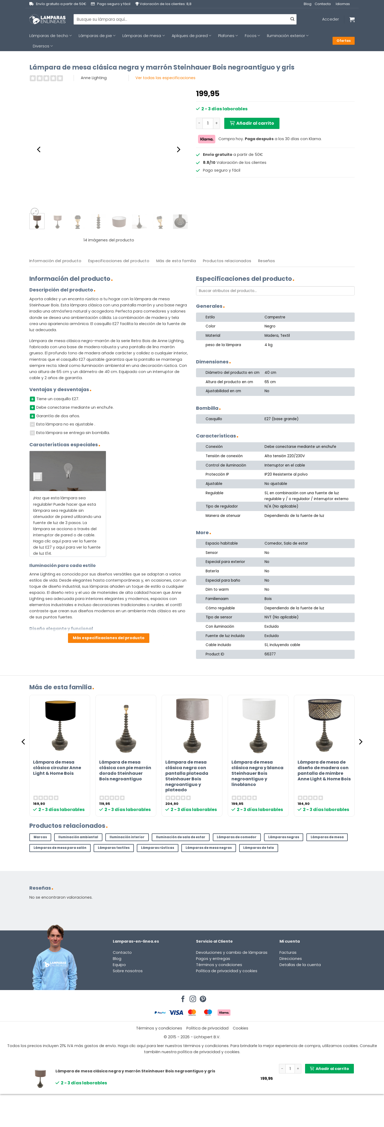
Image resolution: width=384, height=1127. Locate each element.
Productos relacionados (227, 260)
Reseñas (266, 260)
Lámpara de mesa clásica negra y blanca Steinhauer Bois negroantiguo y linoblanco (257, 773)
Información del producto (55, 260)
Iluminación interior (127, 837)
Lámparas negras (283, 837)
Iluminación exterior (288, 35)
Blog (307, 4)
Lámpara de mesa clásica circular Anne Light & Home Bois (57, 768)
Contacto (323, 4)
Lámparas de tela (258, 848)
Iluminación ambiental (78, 837)
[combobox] (185, 19)
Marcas (40, 837)
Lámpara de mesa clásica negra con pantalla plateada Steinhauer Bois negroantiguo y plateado (186, 776)
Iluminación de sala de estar (180, 837)
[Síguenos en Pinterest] (202, 997)
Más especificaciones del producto (109, 637)
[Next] (178, 149)
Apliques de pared (191, 35)
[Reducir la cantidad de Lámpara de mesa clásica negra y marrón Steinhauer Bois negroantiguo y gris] (199, 123)
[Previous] (39, 149)
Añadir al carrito (255, 123)
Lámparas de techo (50, 35)
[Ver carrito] (352, 19)
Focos (252, 35)
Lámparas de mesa (143, 35)
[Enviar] (292, 19)
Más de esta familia (176, 260)
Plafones (228, 35)
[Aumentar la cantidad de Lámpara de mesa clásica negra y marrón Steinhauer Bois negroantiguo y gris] (216, 123)
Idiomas (343, 4)
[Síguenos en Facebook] (182, 997)
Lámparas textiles (114, 848)
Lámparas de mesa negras (209, 848)
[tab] (55, 261)
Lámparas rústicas (157, 848)
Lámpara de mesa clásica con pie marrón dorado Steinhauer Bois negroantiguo (125, 771)
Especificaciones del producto (118, 260)
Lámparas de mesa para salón (60, 848)
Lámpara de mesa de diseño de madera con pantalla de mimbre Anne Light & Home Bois (324, 771)
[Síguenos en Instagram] (192, 997)
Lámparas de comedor (237, 837)
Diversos (43, 46)
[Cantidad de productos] (207, 123)
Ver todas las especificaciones (165, 77)
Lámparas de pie (97, 35)
